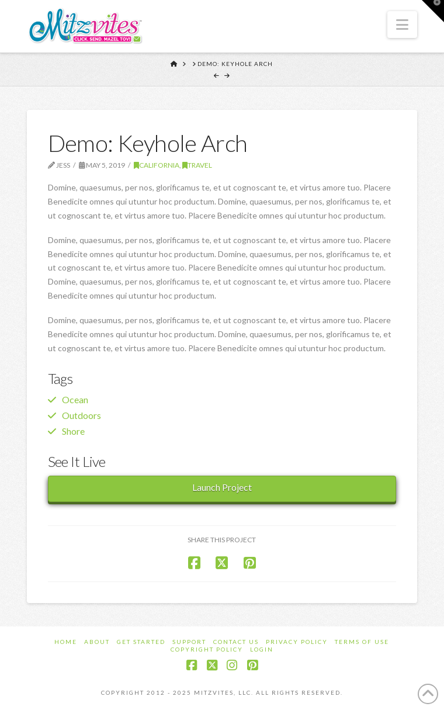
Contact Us (236, 641)
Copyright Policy (207, 649)
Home (65, 641)
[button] (402, 24)
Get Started (141, 641)
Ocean (75, 399)
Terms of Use (362, 641)
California (156, 165)
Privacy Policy (297, 641)
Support (189, 641)
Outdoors (81, 415)
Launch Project (222, 487)
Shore (73, 431)
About (97, 641)
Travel (197, 165)
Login (261, 649)
